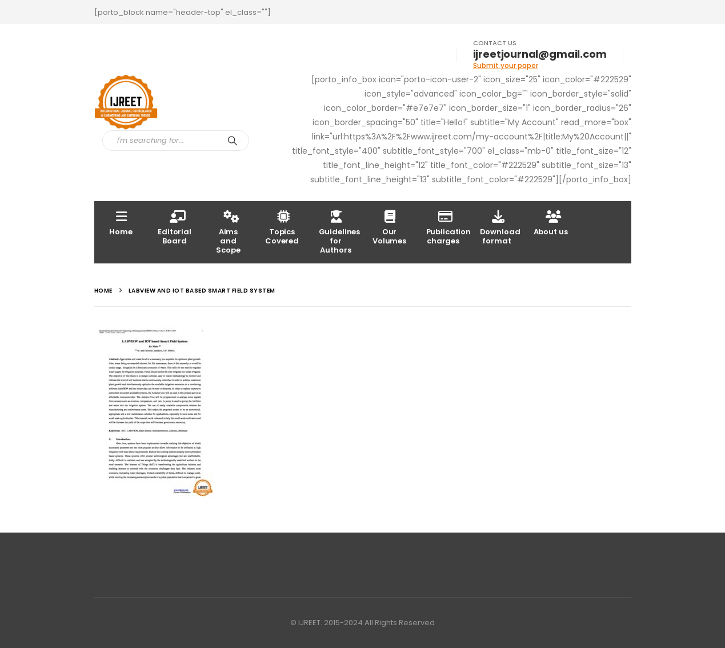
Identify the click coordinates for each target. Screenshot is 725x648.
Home (120, 222)
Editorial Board (174, 227)
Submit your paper (505, 65)
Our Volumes (389, 227)
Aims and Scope (228, 231)
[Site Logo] (126, 102)
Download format (500, 227)
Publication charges (448, 227)
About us (551, 222)
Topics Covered (282, 227)
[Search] (233, 140)
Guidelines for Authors (340, 231)
